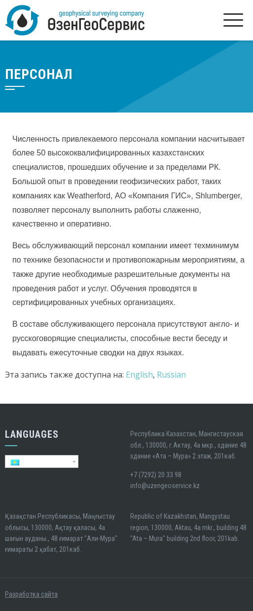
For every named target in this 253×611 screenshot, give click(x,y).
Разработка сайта (31, 594)
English (139, 374)
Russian (171, 374)
